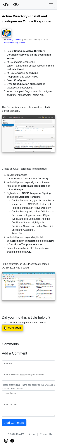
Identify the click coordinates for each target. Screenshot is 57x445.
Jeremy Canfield (13, 39)
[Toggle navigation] (51, 5)
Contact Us (46, 434)
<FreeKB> (10, 5)
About (32, 434)
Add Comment (14, 422)
